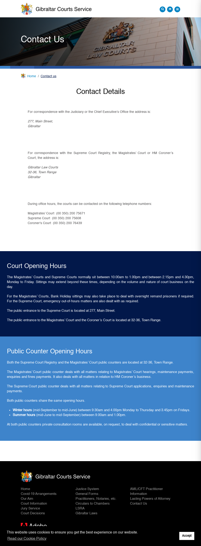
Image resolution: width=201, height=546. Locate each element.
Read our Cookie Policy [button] (26, 539)
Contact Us (138, 503)
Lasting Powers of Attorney (150, 498)
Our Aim (27, 498)
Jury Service (30, 508)
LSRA (80, 508)
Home (31, 76)
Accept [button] (187, 535)
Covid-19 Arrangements (39, 494)
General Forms (87, 494)
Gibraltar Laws (86, 513)
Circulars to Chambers (93, 503)
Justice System (87, 489)
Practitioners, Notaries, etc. (96, 498)
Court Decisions (33, 513)
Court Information (34, 503)
